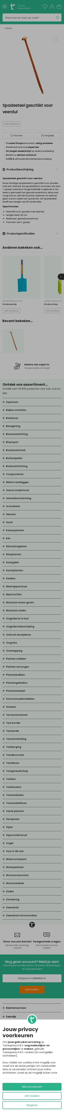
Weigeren (32, 1105)
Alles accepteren (32, 1086)
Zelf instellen (32, 1096)
